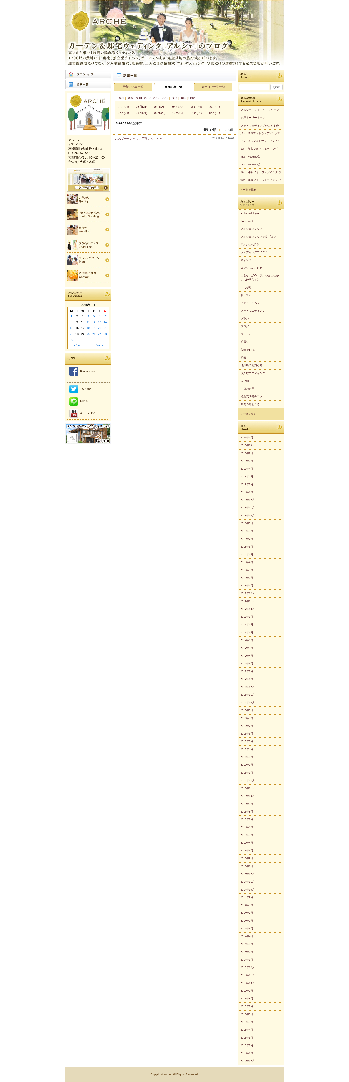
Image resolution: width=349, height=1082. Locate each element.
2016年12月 (248, 687)
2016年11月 (248, 694)
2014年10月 (248, 889)
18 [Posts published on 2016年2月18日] (88, 328)
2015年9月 (247, 804)
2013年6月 (247, 1014)
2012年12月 (248, 1060)
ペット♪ (245, 334)
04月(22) (178, 106)
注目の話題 (247, 388)
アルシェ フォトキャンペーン (260, 109)
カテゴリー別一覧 (213, 86)
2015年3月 (247, 850)
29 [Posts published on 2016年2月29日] (71, 340)
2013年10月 (248, 983)
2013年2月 (247, 1045)
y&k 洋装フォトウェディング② (260, 133)
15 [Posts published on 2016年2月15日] (71, 328)
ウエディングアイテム (254, 252)
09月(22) (160, 113)
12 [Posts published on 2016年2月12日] (93, 322)
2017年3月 (247, 663)
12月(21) (214, 113)
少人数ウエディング (253, 373)
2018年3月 (247, 570)
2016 (156, 98)
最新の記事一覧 (133, 86)
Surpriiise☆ (247, 221)
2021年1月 (247, 437)
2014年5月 (247, 928)
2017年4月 (247, 655)
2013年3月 (247, 1037)
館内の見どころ (250, 404)
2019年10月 (248, 445)
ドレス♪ (245, 295)
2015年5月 (247, 835)
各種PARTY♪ (248, 349)
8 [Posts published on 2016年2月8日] (71, 322)
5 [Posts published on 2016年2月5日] (94, 316)
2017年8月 (247, 624)
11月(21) (196, 113)
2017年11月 (248, 601)
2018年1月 (247, 585)
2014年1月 (247, 959)
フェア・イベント (251, 303)
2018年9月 (247, 523)
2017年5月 (247, 648)
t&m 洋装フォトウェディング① (261, 180)
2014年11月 (248, 881)
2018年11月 (248, 507)
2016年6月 (247, 733)
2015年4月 (247, 842)
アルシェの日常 (250, 244)
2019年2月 (247, 484)
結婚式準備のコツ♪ (252, 396)
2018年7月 (247, 539)
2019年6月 (247, 461)
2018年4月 (247, 562)
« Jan (76, 345)
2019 (129, 98)
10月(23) (178, 113)
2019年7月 (247, 453)
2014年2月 (247, 952)
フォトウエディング (253, 310)
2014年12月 (248, 874)
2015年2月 (247, 858)
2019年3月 (247, 476)
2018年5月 (247, 554)
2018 (138, 98)
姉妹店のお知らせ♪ (252, 365)
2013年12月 (248, 967)
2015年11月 (248, 788)
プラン (245, 318)
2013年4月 (247, 1029)
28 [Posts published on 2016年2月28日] (105, 334)
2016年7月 (247, 726)
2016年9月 (247, 710)
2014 (174, 98)
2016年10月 (248, 702)
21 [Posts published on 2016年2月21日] (105, 328)
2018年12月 (248, 499)
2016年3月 (247, 757)
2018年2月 (247, 577)
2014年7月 (247, 912)
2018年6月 (247, 546)
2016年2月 (247, 764)
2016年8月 (247, 718)
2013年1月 (247, 1053)
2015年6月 (247, 827)
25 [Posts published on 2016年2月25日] (88, 334)
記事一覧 (88, 84)
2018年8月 (247, 531)
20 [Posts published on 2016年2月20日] (99, 328)
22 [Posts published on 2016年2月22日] (71, 334)
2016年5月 (247, 741)
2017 (147, 98)
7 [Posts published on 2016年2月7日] (105, 316)
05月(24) (196, 106)
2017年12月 (248, 593)
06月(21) (214, 106)
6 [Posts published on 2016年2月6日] (99, 316)
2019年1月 (247, 492)
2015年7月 (247, 819)
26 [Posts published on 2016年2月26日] (93, 334)
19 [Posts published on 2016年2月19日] (93, 328)
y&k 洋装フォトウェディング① (260, 141)
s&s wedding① (250, 164)
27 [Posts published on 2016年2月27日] (99, 334)
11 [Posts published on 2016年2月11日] (88, 322)
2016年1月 (247, 772)
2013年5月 (247, 1022)
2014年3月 (247, 944)
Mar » (99, 345)
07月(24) (123, 113)
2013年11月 (248, 975)
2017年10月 (248, 609)
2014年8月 (247, 905)
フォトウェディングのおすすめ (260, 125)
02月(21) (141, 106)
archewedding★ (250, 213)
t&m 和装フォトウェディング (259, 148)
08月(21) (141, 113)
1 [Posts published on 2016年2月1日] (71, 316)
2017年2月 (247, 671)
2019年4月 (247, 468)
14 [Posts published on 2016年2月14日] (105, 322)
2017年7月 (247, 632)
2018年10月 (248, 515)
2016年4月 (247, 749)
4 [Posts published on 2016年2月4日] (88, 316)
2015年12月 (248, 780)
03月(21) (160, 106)
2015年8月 (247, 811)
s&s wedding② (250, 156)
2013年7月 (247, 1006)
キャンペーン (249, 260)
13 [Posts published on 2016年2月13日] (99, 322)
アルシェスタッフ (251, 228)
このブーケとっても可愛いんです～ (138, 138)
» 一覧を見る (248, 189)
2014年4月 (247, 936)
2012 (191, 98)
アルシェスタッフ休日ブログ (258, 236)
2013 (183, 98)
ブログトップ (88, 74)
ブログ (245, 326)
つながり (246, 287)
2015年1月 (247, 866)
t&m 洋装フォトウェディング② (261, 172)
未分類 (245, 381)
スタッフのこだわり (253, 268)
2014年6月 (247, 920)
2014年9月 (247, 897)
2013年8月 (247, 998)
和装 (243, 357)
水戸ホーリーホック (253, 117)
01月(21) (123, 106)
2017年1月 (247, 679)
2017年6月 (247, 640)
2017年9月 (247, 616)
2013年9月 (247, 990)
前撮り (245, 341)
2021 (121, 98)
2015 (165, 98)
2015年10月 (248, 796)
